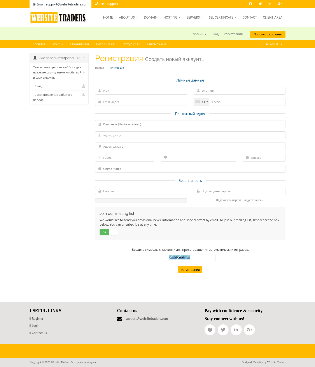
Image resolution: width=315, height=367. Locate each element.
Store (58, 44)
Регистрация (233, 34)
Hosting (171, 17)
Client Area (272, 17)
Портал (99, 67)
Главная (39, 44)
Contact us (39, 333)
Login (36, 326)
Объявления (79, 44)
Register (37, 319)
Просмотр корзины (268, 34)
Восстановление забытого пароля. (59, 97)
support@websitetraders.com (147, 319)
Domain (150, 17)
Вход (215, 34)
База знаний (105, 44)
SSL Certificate (222, 17)
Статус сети (131, 44)
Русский (199, 34)
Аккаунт (274, 44)
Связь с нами (157, 44)
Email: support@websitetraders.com (60, 4)
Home (108, 17)
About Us (128, 17)
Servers (195, 17)
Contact (250, 17)
